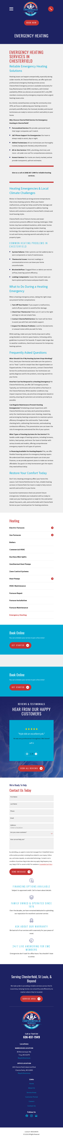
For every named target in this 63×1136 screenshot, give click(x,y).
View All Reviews (31, 768)
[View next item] (36, 754)
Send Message (21, 871)
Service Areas (31, 1092)
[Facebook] (27, 1116)
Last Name (13, 804)
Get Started (20, 645)
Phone (12, 811)
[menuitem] (29, 527)
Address (13, 825)
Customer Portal (31, 1097)
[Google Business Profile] (36, 1116)
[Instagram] (31, 1116)
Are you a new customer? (18, 832)
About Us (31, 1088)
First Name (13, 797)
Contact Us (31, 1106)
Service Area (32, 998)
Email (12, 818)
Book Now (31, 22)
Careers (31, 1101)
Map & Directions (24, 1058)
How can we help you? (17, 839)
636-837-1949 (31, 1037)
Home (31, 1083)
